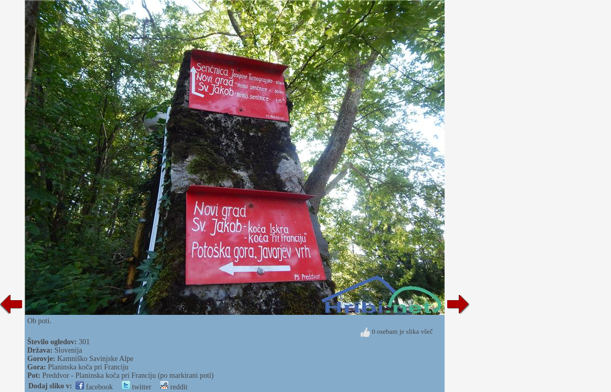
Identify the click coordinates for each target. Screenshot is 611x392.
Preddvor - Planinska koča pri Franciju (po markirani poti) (128, 375)
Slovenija (68, 350)
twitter (136, 387)
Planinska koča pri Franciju (88, 367)
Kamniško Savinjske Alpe (95, 359)
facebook (94, 387)
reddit (173, 387)
